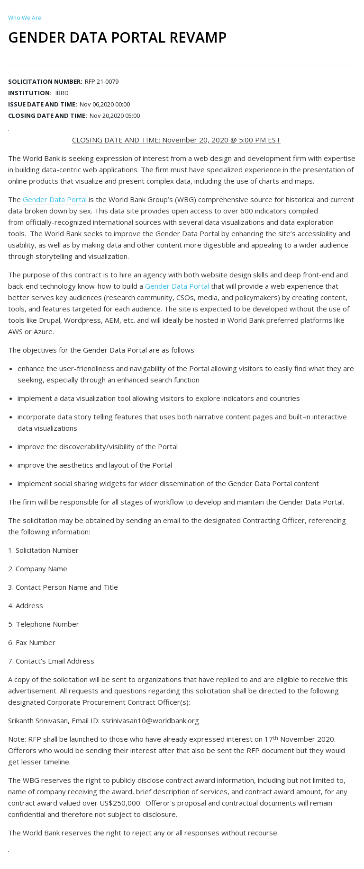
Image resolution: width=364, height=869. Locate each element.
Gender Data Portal (55, 199)
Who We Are (24, 18)
